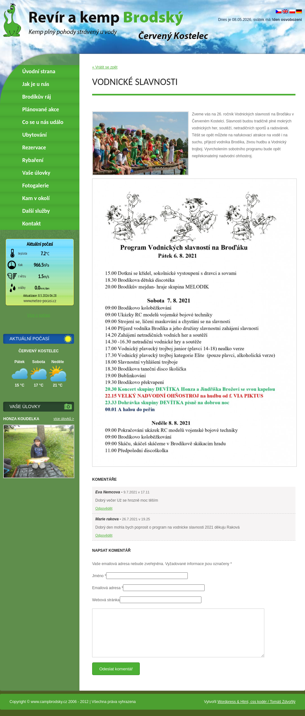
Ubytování (34, 134)
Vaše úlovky (36, 172)
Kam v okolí (36, 198)
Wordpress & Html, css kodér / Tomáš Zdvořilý (256, 702)
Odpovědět (103, 508)
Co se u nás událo (42, 122)
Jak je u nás (35, 84)
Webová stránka (106, 600)
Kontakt (31, 223)
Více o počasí (38, 315)
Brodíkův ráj (36, 96)
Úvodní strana (38, 71)
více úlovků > (63, 418)
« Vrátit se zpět (105, 67)
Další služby (36, 210)
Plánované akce (40, 109)
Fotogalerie (35, 185)
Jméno (98, 576)
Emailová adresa (106, 588)
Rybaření (32, 160)
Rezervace (34, 147)
